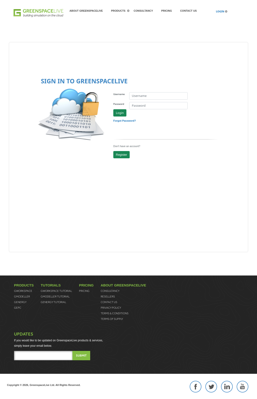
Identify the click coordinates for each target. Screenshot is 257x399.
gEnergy (20, 302)
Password (118, 103)
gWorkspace (23, 291)
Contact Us (188, 10)
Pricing (166, 10)
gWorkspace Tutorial (56, 291)
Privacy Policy (111, 307)
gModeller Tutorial (55, 296)
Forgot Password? (124, 120)
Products (118, 10)
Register (121, 154)
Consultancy (143, 10)
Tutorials (51, 285)
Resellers (108, 296)
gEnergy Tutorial (53, 302)
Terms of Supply (112, 319)
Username (119, 94)
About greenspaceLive (86, 10)
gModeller (22, 296)
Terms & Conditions (114, 313)
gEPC (17, 307)
